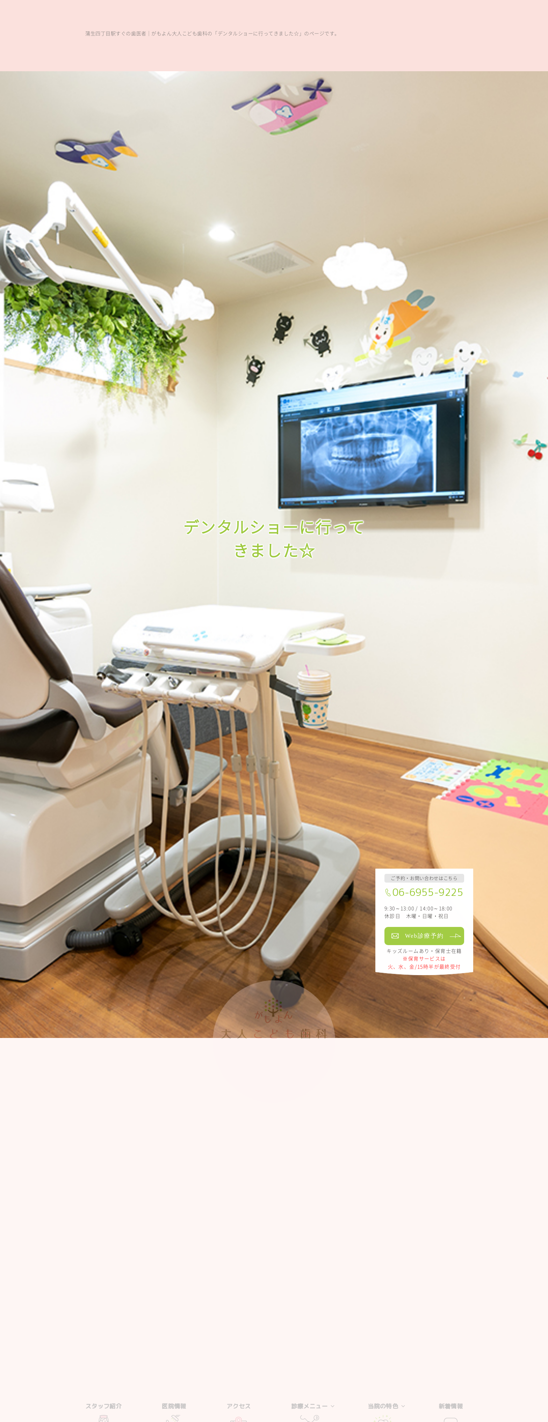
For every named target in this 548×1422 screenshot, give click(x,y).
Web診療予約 (424, 936)
